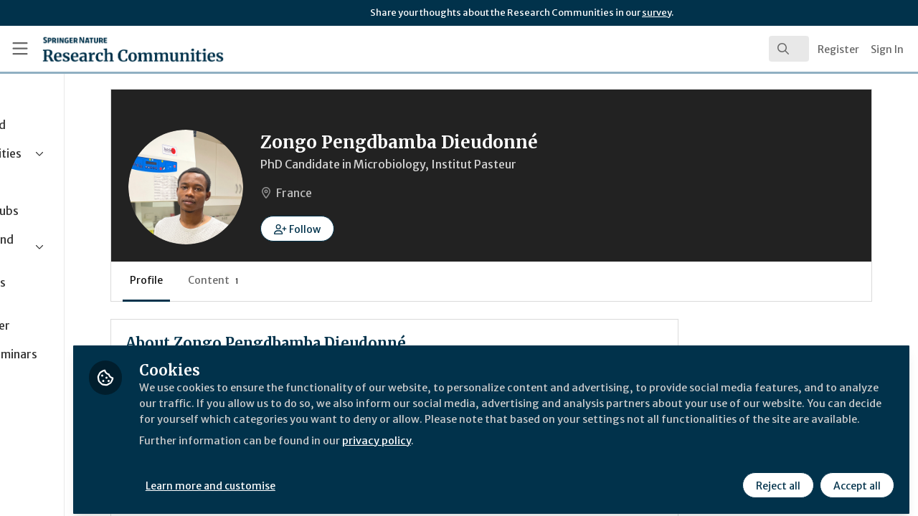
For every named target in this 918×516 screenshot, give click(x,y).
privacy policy (511, 450)
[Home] (112, 49)
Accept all (855, 478)
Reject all (776, 478)
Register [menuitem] (838, 49)
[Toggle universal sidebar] (20, 49)
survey (656, 12)
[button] (416, 229)
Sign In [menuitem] (887, 49)
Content (332, 280)
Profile (265, 280)
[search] (789, 49)
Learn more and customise (331, 478)
